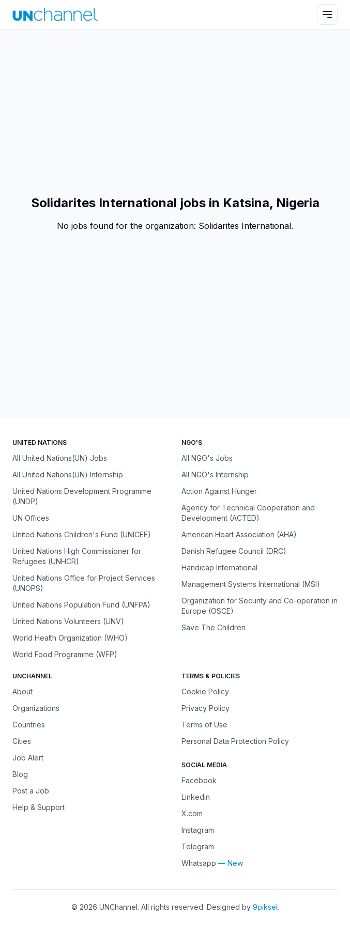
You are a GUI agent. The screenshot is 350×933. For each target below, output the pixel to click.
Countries (28, 724)
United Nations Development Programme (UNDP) (81, 496)
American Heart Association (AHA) (239, 534)
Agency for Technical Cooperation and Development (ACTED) (248, 512)
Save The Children (213, 627)
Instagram (197, 830)
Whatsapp (198, 863)
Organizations (35, 708)
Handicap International (219, 567)
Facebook (199, 780)
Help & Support (38, 807)
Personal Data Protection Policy (235, 741)
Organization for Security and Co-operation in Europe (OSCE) (259, 605)
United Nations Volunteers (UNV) (68, 621)
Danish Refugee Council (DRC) (233, 551)
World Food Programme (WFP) (64, 654)
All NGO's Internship (215, 474)
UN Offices (30, 518)
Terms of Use (204, 724)
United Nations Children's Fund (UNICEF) (81, 534)
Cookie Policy (205, 691)
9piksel (265, 907)
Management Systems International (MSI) (250, 584)
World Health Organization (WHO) (70, 637)
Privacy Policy (205, 708)
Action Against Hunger (219, 491)
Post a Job (30, 790)
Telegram (197, 846)
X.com (192, 813)
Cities (21, 741)
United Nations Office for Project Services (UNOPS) (83, 583)
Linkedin (195, 796)
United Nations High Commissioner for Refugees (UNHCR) (76, 556)
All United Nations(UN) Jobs (59, 458)
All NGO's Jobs (207, 458)
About (22, 691)
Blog (20, 774)
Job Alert (27, 757)
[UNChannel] (55, 14)
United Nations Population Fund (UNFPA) (81, 604)
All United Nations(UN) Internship (67, 474)
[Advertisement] (175, 112)
